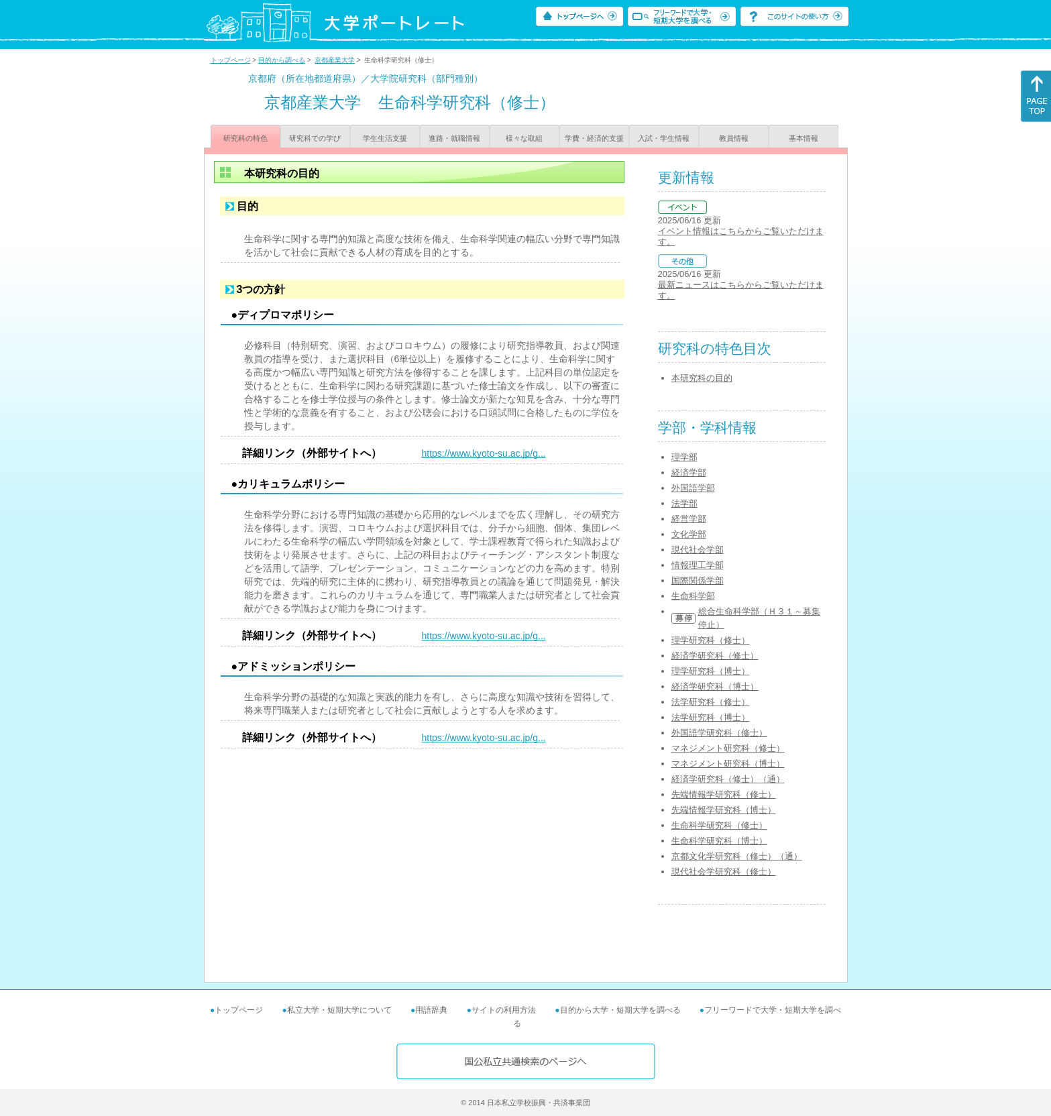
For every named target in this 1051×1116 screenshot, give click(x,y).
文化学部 (688, 534)
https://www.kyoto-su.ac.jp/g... (484, 453)
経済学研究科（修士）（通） (728, 779)
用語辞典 (431, 1010)
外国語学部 (693, 488)
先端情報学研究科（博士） (723, 810)
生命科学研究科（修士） (719, 825)
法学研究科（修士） (710, 702)
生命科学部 (693, 596)
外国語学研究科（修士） (719, 733)
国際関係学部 (697, 580)
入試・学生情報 (663, 138)
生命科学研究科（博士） (719, 841)
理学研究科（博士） (710, 671)
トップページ (231, 60)
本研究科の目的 (701, 378)
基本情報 (803, 138)
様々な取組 (524, 138)
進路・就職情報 (454, 138)
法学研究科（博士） (710, 717)
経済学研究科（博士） (715, 686)
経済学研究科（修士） (715, 656)
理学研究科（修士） (710, 640)
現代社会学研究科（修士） (723, 872)
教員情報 (734, 138)
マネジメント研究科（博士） (728, 764)
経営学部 (688, 519)
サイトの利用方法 (504, 1010)
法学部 (684, 503)
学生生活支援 (385, 138)
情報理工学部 (697, 565)
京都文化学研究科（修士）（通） (736, 856)
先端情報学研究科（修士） (723, 794)
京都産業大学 (335, 60)
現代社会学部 (697, 550)
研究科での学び (315, 138)
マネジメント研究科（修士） (728, 748)
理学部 (684, 457)
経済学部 (688, 472)
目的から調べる (281, 60)
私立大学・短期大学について (339, 1010)
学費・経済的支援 (594, 138)
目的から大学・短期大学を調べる (620, 1010)
